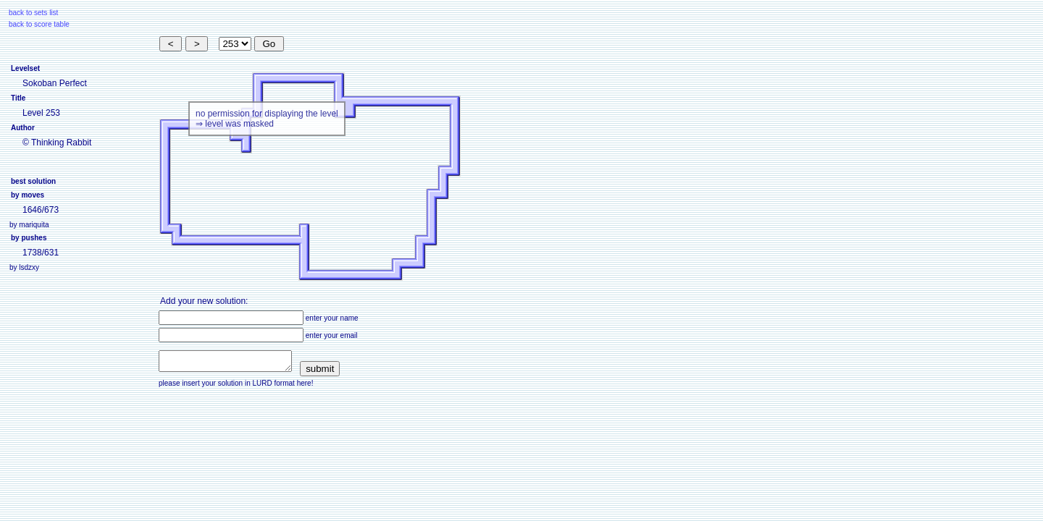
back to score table (39, 24)
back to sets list (33, 13)
